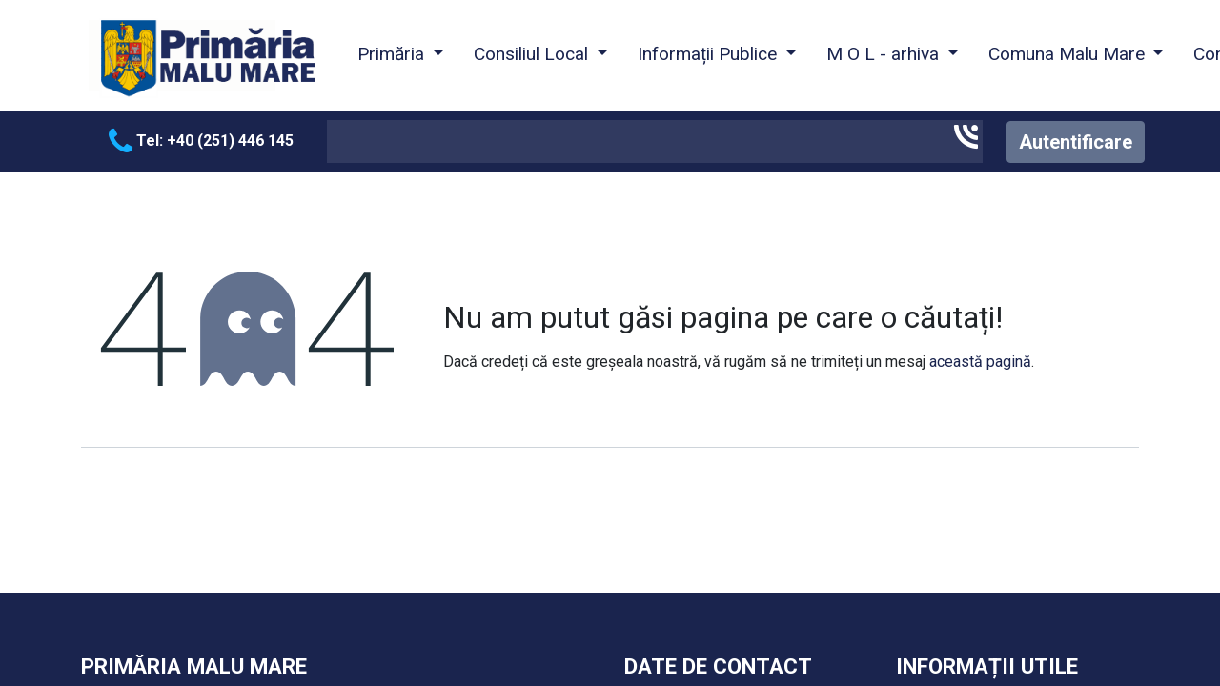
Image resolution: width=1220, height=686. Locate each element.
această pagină (980, 362)
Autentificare (1075, 142)
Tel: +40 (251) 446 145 (201, 140)
